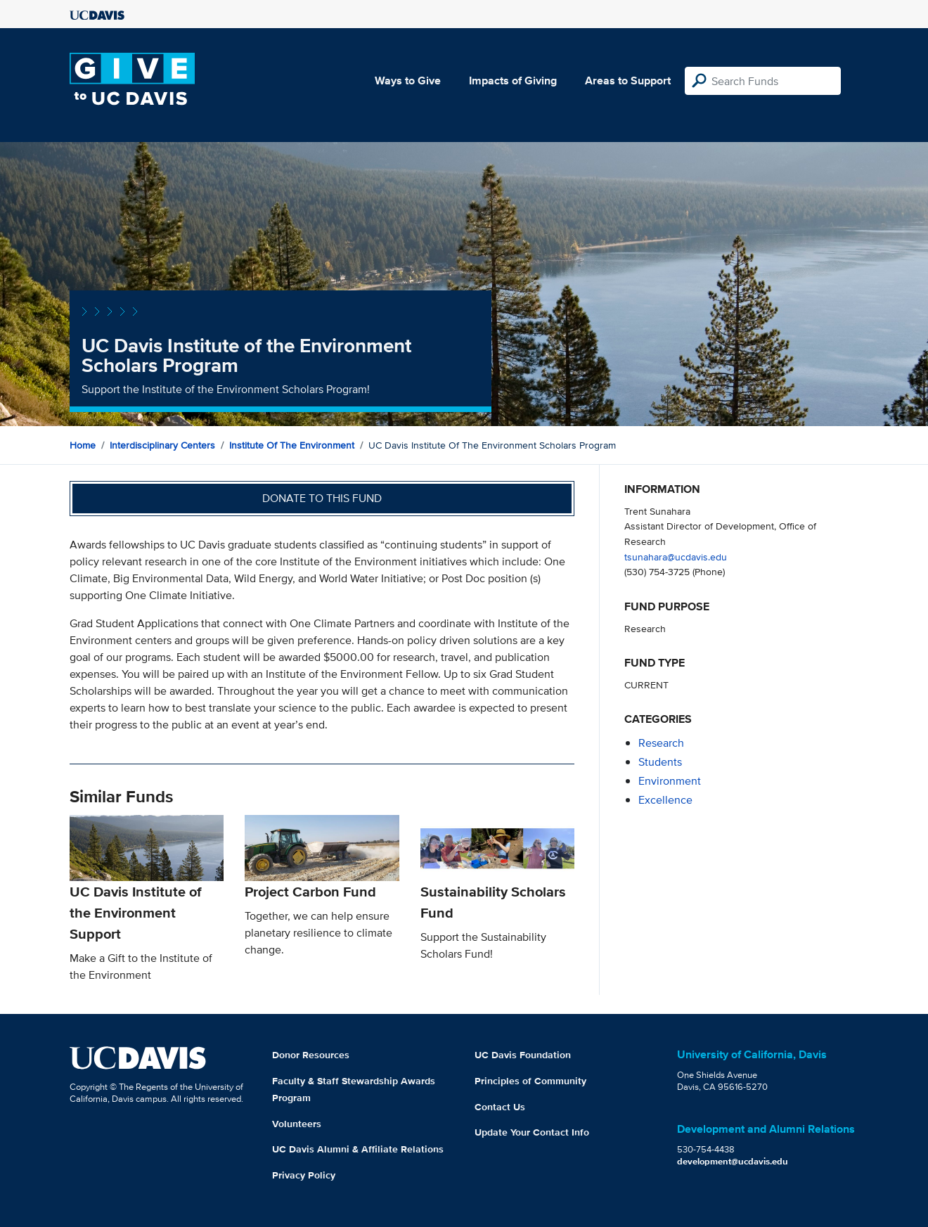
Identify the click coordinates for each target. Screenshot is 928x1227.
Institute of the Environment (291, 445)
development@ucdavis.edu (732, 1161)
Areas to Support (628, 80)
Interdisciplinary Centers (162, 445)
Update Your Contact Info (532, 1132)
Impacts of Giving (513, 80)
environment (669, 781)
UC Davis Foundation (523, 1055)
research (661, 743)
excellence (665, 800)
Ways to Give (408, 80)
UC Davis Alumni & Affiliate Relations (358, 1149)
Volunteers (296, 1124)
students (660, 762)
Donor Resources (310, 1055)
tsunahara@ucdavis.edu (675, 556)
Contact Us (500, 1107)
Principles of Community (530, 1081)
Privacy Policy (303, 1175)
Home (83, 445)
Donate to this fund (322, 498)
